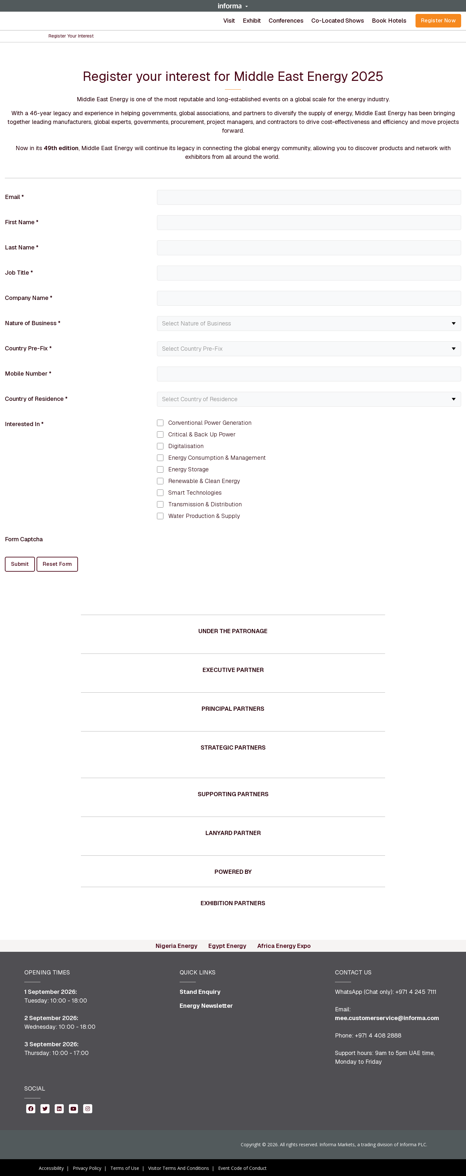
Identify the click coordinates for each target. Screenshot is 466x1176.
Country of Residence (36, 398)
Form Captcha (24, 539)
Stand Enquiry (200, 990)
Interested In (24, 424)
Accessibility (51, 1167)
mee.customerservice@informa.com (387, 1016)
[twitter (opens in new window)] (45, 1107)
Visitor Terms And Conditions (178, 1167)
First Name (22, 222)
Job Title (19, 272)
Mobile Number (28, 373)
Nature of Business (33, 323)
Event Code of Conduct (242, 1167)
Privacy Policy (87, 1167)
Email (14, 197)
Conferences (286, 20)
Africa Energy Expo (284, 944)
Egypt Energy (227, 944)
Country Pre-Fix (28, 348)
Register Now (438, 20)
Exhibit (252, 20)
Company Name (28, 298)
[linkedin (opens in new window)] (59, 1107)
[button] (233, 5)
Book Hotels (389, 20)
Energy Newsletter (206, 1004)
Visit (229, 20)
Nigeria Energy (176, 944)
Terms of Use (124, 1167)
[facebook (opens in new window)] (30, 1107)
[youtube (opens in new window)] (73, 1107)
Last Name (22, 247)
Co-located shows (337, 20)
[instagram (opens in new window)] (87, 1107)
